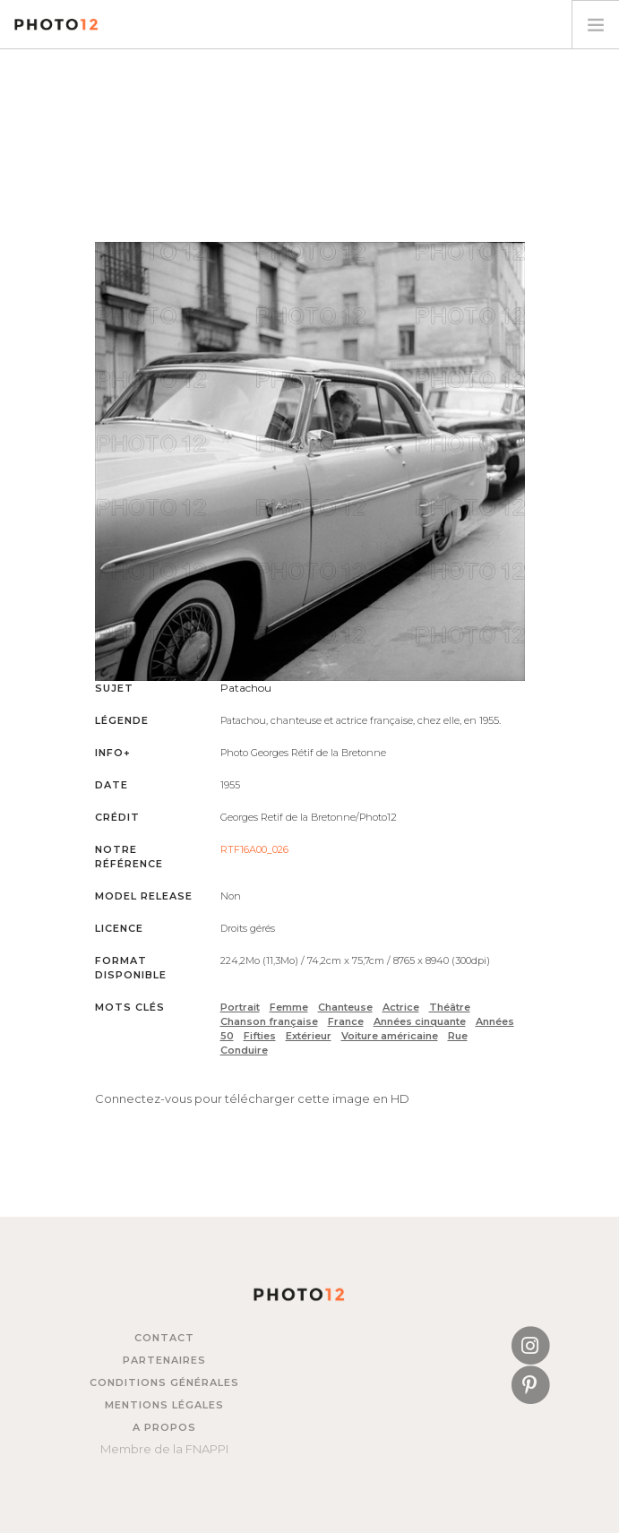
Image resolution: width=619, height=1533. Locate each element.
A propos (164, 1427)
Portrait (240, 1007)
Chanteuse (345, 1007)
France (346, 1021)
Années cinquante (420, 1021)
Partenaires (164, 1360)
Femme (289, 1007)
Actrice (401, 1007)
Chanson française (269, 1021)
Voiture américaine (389, 1035)
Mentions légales (164, 1405)
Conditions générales (164, 1382)
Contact (164, 1337)
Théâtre (449, 1007)
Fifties (260, 1035)
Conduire (244, 1050)
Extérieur (308, 1035)
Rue (458, 1035)
